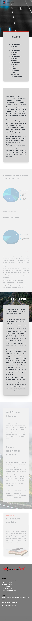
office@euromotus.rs (10, 590)
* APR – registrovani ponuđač (9, 605)
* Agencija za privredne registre (9, 602)
